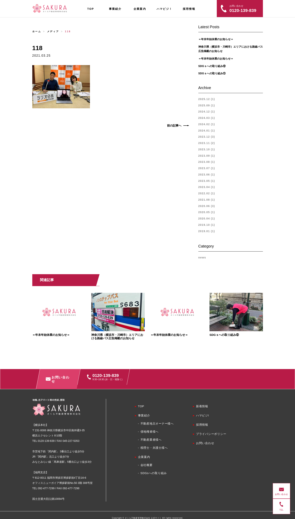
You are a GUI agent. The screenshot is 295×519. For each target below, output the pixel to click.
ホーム (36, 31)
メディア (53, 31)
